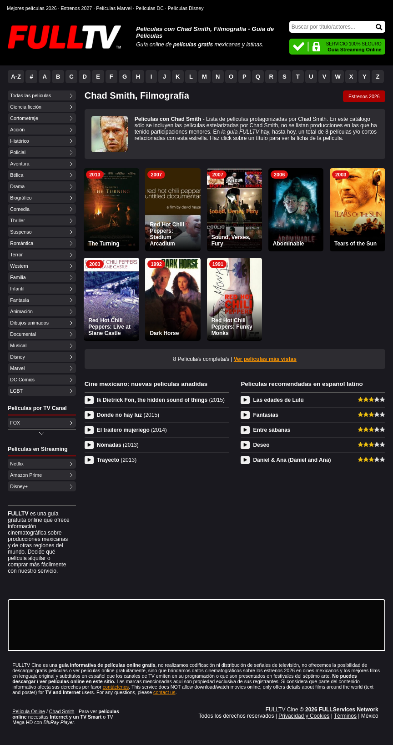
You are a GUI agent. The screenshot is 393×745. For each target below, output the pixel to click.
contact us (164, 692)
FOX (15, 422)
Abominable (288, 243)
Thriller (17, 220)
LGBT (16, 391)
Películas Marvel (113, 8)
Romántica (21, 243)
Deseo (261, 445)
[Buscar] (337, 27)
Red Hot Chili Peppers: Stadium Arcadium (167, 234)
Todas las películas (30, 95)
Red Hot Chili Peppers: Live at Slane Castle (109, 326)
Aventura (19, 163)
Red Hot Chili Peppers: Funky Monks (232, 326)
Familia (17, 277)
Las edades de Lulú (278, 400)
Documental (23, 334)
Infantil (17, 288)
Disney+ (19, 486)
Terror (16, 254)
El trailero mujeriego (132, 430)
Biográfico (20, 197)
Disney (17, 357)
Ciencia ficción (25, 107)
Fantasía (19, 300)
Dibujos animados (29, 322)
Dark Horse (164, 333)
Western (19, 266)
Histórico (19, 141)
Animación (21, 311)
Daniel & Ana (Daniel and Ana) (292, 460)
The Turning (103, 243)
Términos (345, 716)
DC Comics (22, 379)
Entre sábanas (271, 430)
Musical (18, 345)
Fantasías (265, 415)
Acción (17, 129)
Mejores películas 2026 (32, 8)
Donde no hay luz (128, 415)
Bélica (16, 175)
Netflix (17, 463)
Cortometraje (24, 118)
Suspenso (20, 232)
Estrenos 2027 (76, 8)
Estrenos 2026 (364, 96)
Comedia (20, 209)
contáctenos (116, 687)
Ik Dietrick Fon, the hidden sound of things (161, 400)
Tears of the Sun (355, 243)
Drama (17, 186)
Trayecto (116, 460)
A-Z (16, 76)
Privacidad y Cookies (303, 716)
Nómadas (118, 445)
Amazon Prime (26, 475)
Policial (17, 152)
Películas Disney (186, 8)
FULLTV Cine (282, 709)
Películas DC (150, 8)
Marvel (17, 368)
